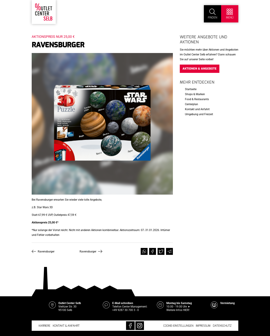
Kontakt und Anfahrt (197, 109)
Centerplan (191, 104)
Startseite (190, 89)
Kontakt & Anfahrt (66, 326)
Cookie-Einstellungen (178, 326)
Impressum (203, 326)
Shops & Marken (195, 94)
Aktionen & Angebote (200, 68)
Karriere (44, 326)
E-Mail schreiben (122, 303)
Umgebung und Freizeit (199, 114)
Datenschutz (222, 326)
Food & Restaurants (197, 99)
